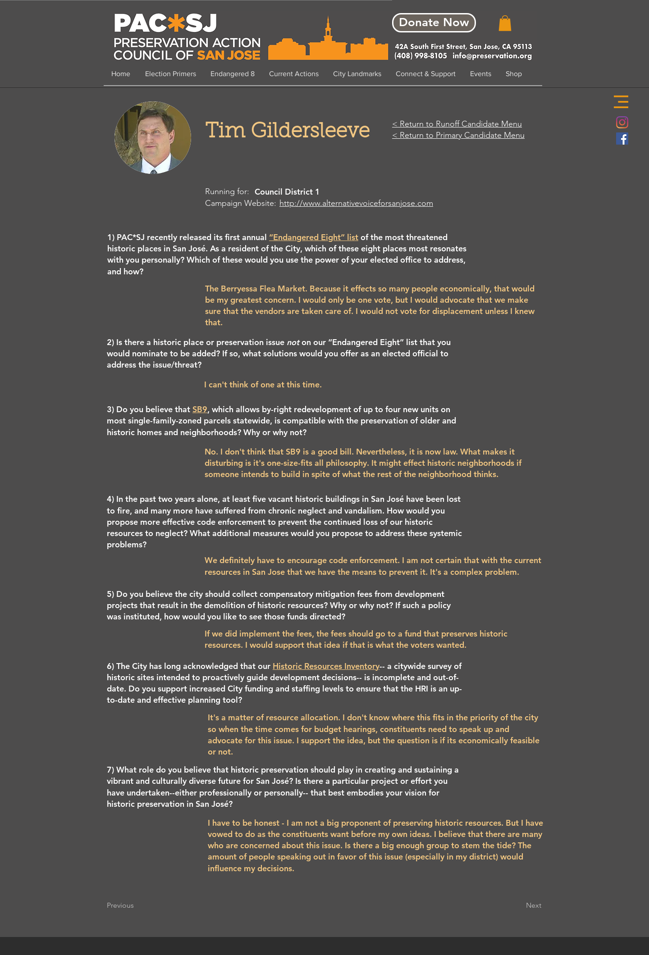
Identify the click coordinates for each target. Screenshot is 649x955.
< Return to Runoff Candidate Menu (457, 124)
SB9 (199, 409)
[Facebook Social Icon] (622, 138)
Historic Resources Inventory (326, 666)
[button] (621, 102)
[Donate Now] (434, 22)
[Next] (518, 905)
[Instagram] (622, 122)
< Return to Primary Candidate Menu (458, 135)
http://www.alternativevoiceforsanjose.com (356, 203)
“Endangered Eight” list (313, 237)
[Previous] (136, 905)
